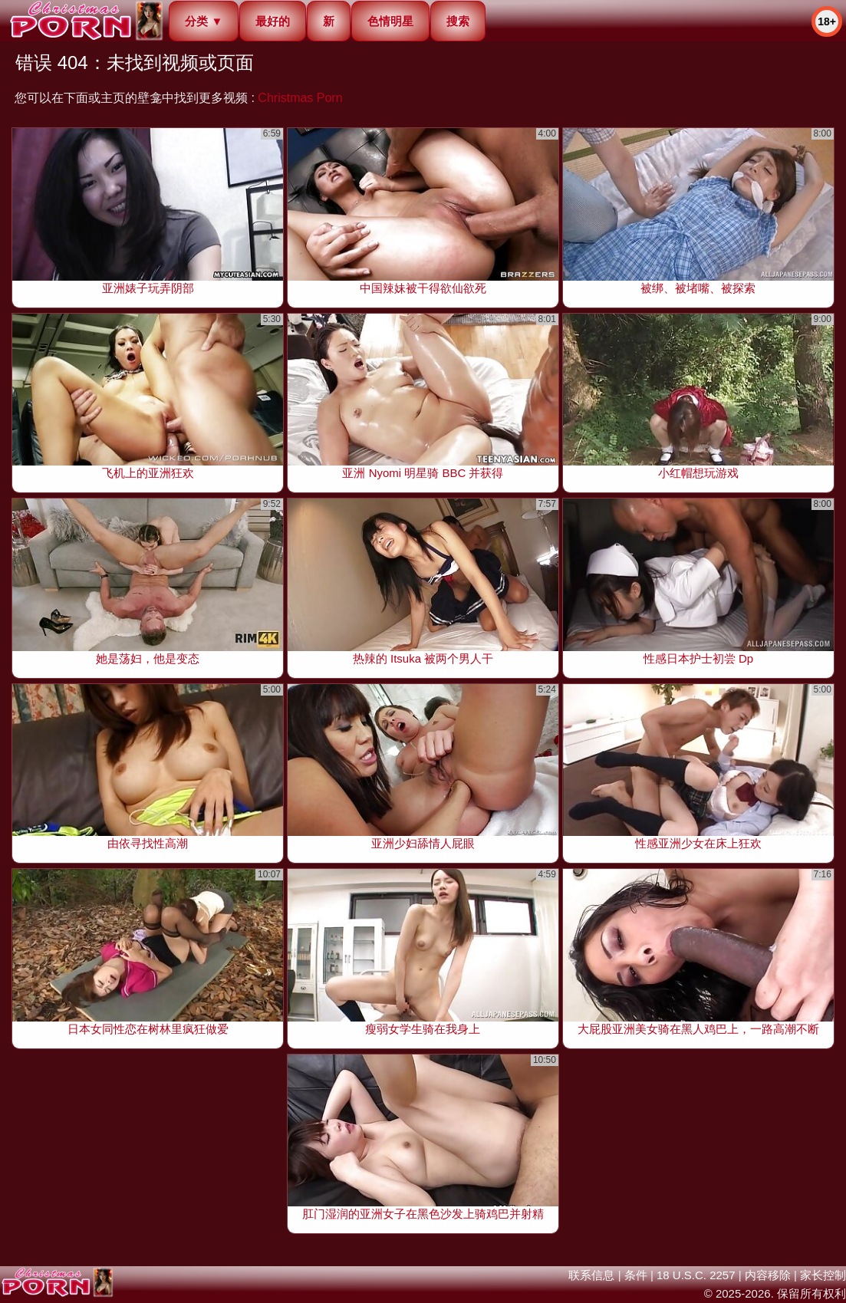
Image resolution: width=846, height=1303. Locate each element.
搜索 (457, 21)
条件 (635, 1275)
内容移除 (768, 1275)
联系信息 (591, 1275)
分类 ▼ (203, 21)
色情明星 (390, 21)
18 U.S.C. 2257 (696, 1275)
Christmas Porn (300, 97)
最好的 (272, 21)
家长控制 (823, 1275)
